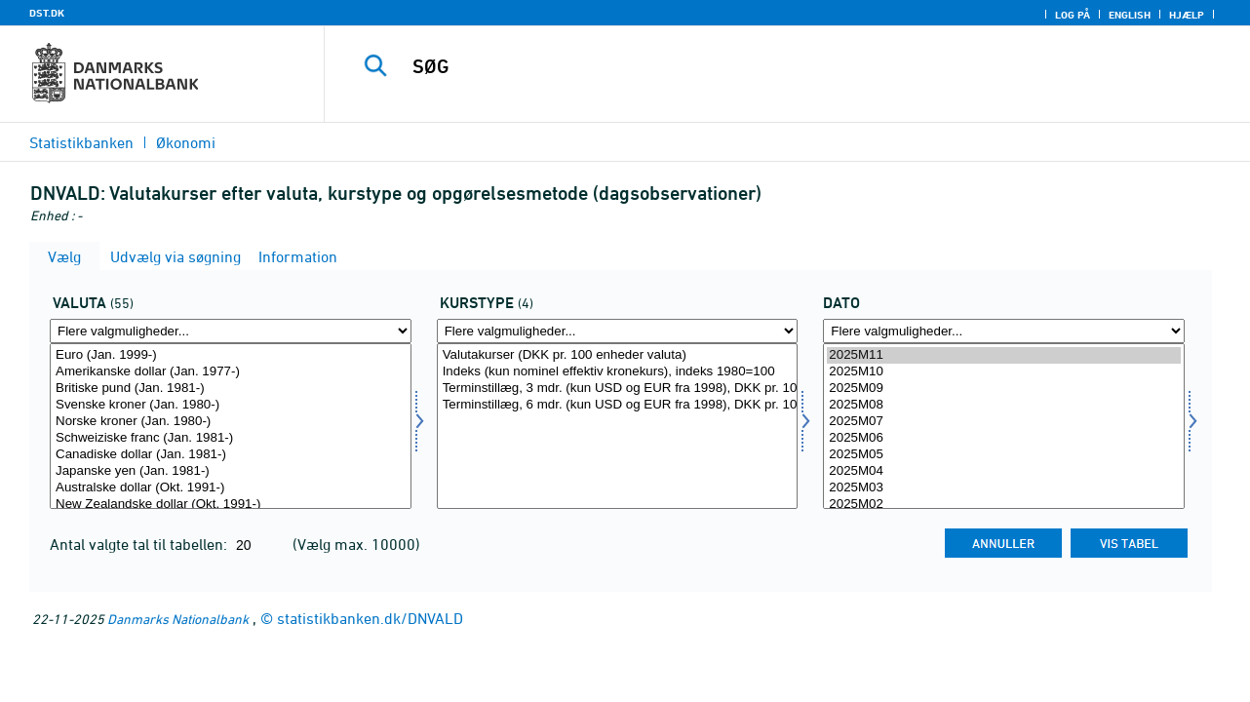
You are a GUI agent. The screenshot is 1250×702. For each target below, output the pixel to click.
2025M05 (1004, 455)
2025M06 (1004, 438)
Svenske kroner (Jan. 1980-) (231, 405)
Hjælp (1186, 14)
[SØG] (770, 66)
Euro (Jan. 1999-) (231, 355)
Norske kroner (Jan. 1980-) (231, 421)
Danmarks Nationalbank (178, 618)
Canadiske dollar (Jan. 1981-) (231, 455)
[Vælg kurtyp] (618, 426)
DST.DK (46, 13)
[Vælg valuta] (230, 426)
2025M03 (1004, 488)
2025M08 (1004, 405)
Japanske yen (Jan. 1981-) (231, 471)
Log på (1072, 14)
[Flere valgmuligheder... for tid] (1004, 331)
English (1130, 14)
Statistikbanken (81, 142)
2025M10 (1004, 372)
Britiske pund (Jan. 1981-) (231, 388)
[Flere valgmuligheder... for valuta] (230, 331)
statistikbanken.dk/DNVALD (370, 618)
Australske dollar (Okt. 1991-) (231, 488)
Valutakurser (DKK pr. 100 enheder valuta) (618, 355)
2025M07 (1004, 421)
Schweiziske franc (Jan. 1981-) (231, 438)
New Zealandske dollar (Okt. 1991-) (231, 504)
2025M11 (1004, 355)
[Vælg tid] (1004, 426)
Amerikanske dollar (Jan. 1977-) (231, 372)
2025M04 (1004, 471)
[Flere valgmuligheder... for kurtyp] (618, 331)
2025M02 (1004, 504)
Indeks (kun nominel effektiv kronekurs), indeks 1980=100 (618, 372)
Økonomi (185, 142)
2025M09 (1004, 388)
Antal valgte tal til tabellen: (140, 544)
